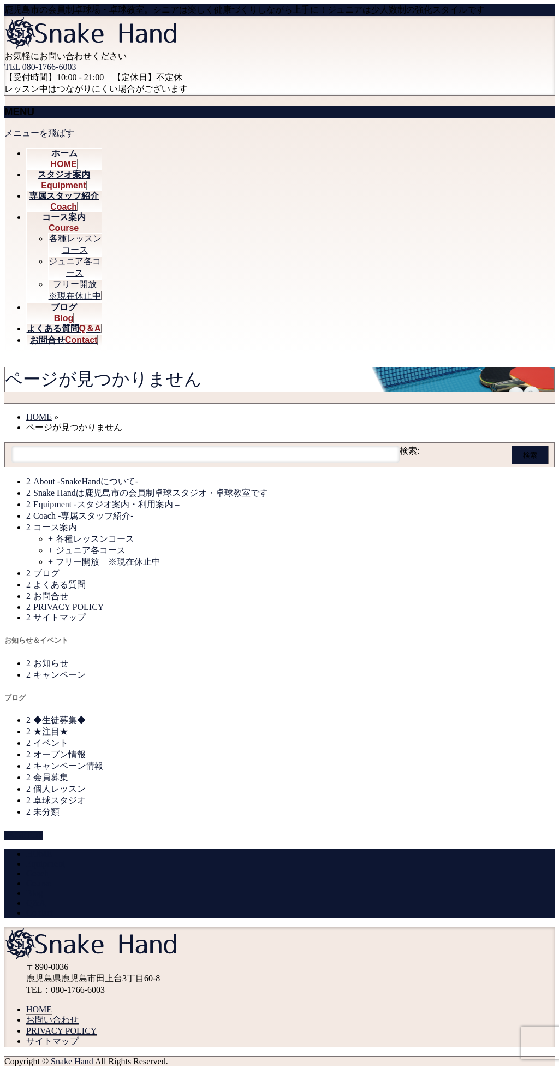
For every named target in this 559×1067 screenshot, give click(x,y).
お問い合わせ (52, 1019)
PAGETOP (23, 835)
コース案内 (55, 527)
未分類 (46, 811)
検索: (409, 450)
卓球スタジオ (59, 800)
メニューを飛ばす (39, 133)
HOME (39, 853)
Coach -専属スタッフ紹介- (83, 515)
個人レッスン (59, 788)
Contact (39, 912)
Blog (34, 893)
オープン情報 (59, 754)
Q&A (36, 903)
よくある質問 (59, 584)
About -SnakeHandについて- (85, 481)
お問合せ (50, 596)
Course (38, 883)
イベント (50, 743)
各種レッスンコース (95, 538)
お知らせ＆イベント (36, 640)
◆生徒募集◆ (59, 720)
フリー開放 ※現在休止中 (108, 561)
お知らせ (50, 663)
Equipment (45, 863)
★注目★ (50, 731)
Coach (37, 873)
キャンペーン (59, 674)
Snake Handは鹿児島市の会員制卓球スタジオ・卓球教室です (150, 492)
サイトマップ (59, 617)
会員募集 (50, 777)
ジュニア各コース (91, 550)
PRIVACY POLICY (68, 607)
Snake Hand (72, 1061)
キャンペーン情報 (68, 765)
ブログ (46, 573)
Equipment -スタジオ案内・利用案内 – (106, 504)
